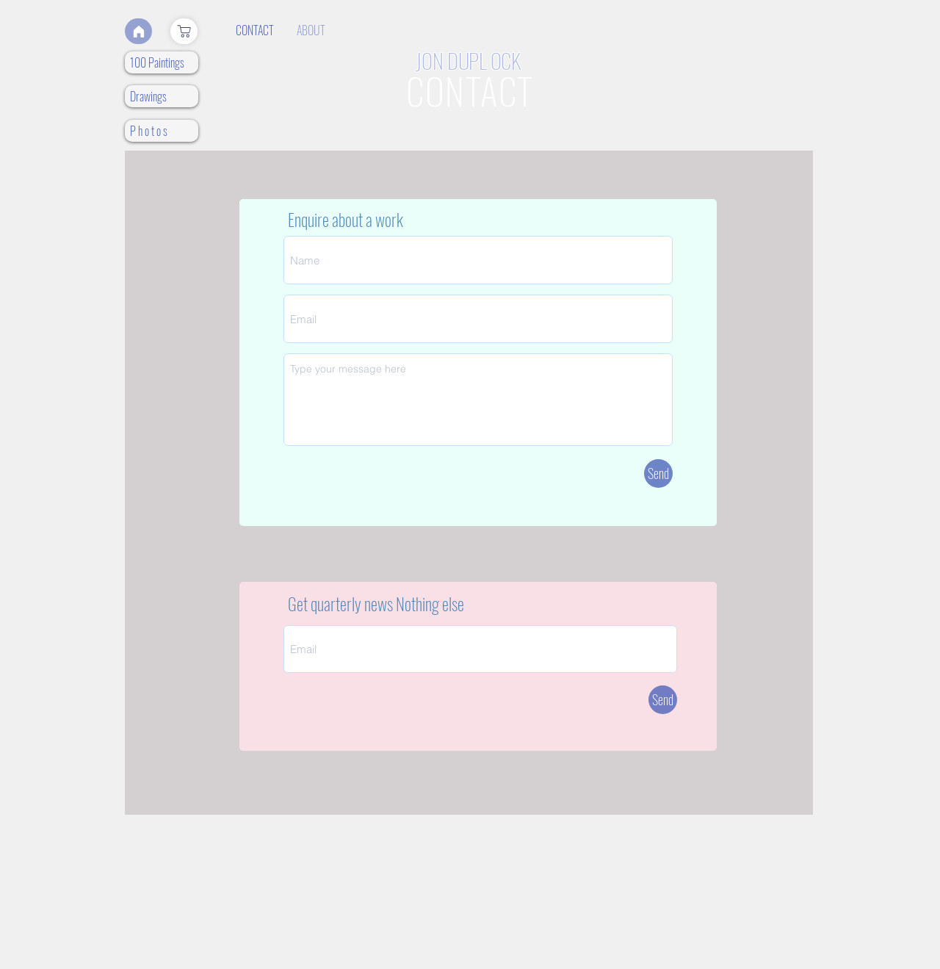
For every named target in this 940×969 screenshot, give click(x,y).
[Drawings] (161, 96)
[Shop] (184, 31)
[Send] (658, 473)
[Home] (138, 31)
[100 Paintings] (161, 62)
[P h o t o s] (161, 131)
